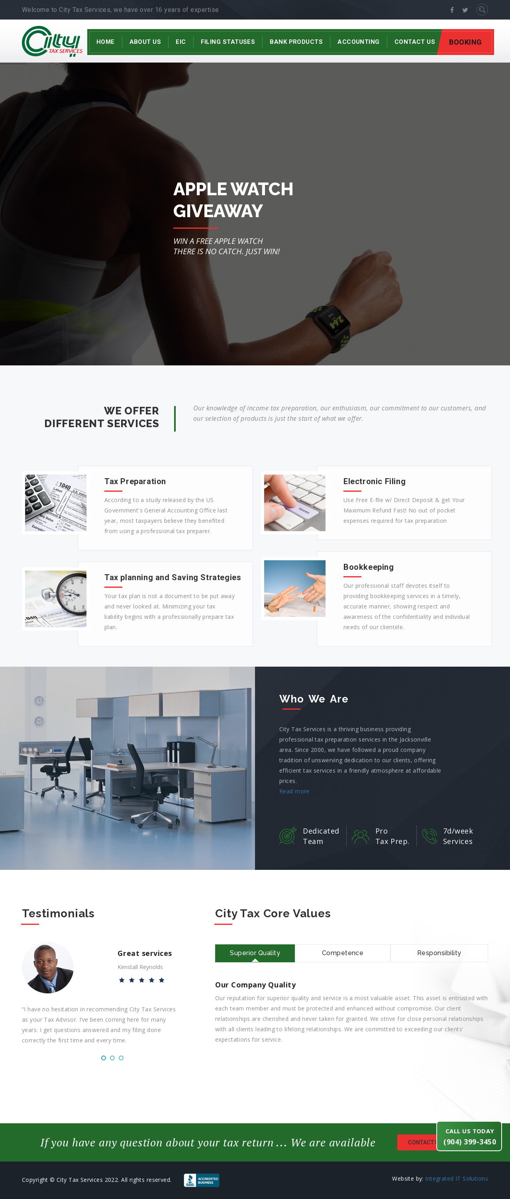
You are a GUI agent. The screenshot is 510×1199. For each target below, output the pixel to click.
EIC (181, 41)
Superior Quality (255, 953)
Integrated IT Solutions (456, 1178)
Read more (294, 791)
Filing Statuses (228, 41)
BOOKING (465, 42)
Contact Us (414, 41)
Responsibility (439, 953)
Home (105, 41)
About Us (145, 41)
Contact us (437, 1142)
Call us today (469, 1131)
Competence (343, 953)
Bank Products (296, 41)
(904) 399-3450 (469, 1141)
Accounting (358, 41)
